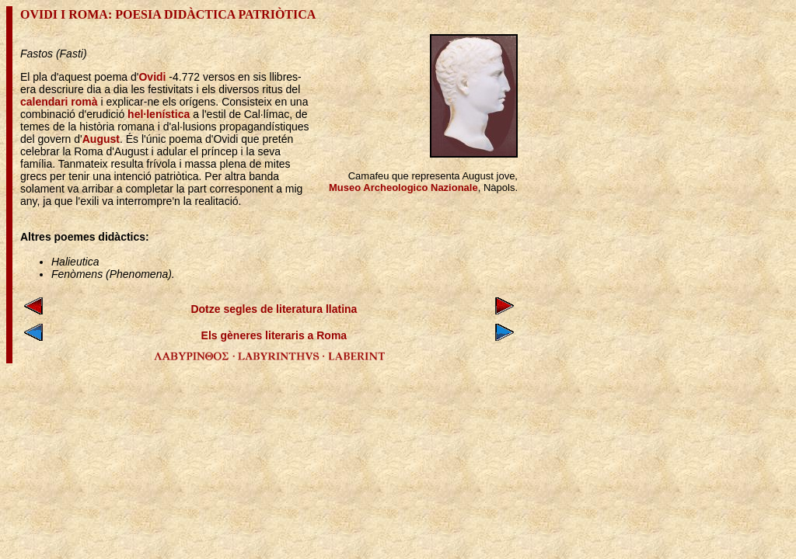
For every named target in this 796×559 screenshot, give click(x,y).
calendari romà (59, 101)
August (101, 139)
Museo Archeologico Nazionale (403, 187)
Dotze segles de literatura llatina (273, 309)
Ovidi (152, 77)
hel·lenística (158, 114)
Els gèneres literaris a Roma (274, 335)
